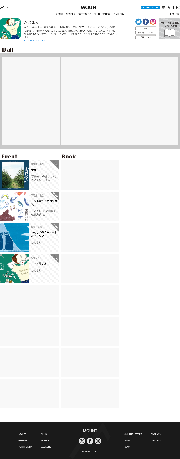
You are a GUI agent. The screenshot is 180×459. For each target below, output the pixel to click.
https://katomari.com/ (34, 40)
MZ (8, 7)
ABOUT (59, 14)
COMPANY (156, 434)
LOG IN (174, 14)
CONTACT (156, 440)
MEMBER (70, 14)
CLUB (97, 14)
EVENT (128, 440)
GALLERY (119, 14)
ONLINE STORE (150, 7)
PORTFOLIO (84, 14)
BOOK (127, 446)
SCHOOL (106, 14)
